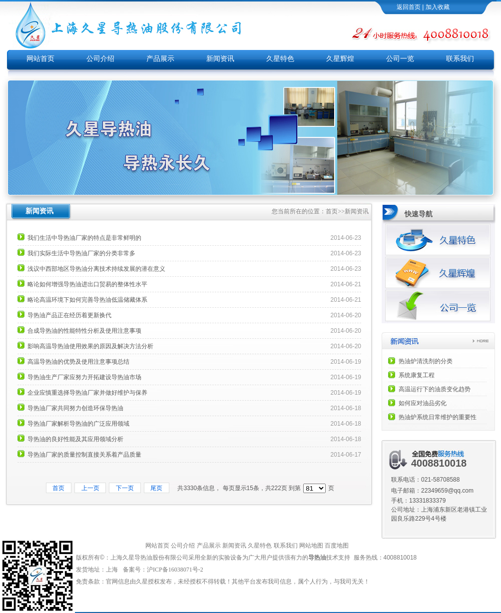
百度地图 (337, 545)
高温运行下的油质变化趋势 (435, 389)
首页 (332, 211)
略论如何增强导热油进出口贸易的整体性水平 (87, 284)
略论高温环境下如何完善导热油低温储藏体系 (87, 299)
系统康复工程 (417, 375)
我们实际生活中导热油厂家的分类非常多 (81, 253)
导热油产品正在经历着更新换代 (69, 315)
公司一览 (400, 58)
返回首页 (409, 6)
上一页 (90, 488)
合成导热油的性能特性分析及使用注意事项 (84, 330)
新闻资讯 (220, 58)
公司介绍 (100, 58)
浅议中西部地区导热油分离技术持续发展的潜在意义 (96, 268)
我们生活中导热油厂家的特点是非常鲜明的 (84, 237)
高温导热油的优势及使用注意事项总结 (78, 361)
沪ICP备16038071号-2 (176, 569)
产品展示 (160, 58)
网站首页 (40, 58)
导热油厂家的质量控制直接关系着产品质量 (84, 454)
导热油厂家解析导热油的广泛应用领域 (78, 423)
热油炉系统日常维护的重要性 (438, 417)
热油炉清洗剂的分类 (426, 361)
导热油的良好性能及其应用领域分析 (75, 439)
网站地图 (311, 545)
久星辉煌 (340, 58)
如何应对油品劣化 (423, 403)
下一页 (124, 488)
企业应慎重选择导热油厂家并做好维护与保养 (87, 392)
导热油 (317, 557)
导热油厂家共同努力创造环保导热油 (75, 408)
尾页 (156, 488)
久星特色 (280, 58)
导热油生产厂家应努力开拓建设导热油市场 (84, 377)
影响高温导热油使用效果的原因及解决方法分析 (90, 346)
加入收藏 (438, 6)
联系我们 (460, 58)
